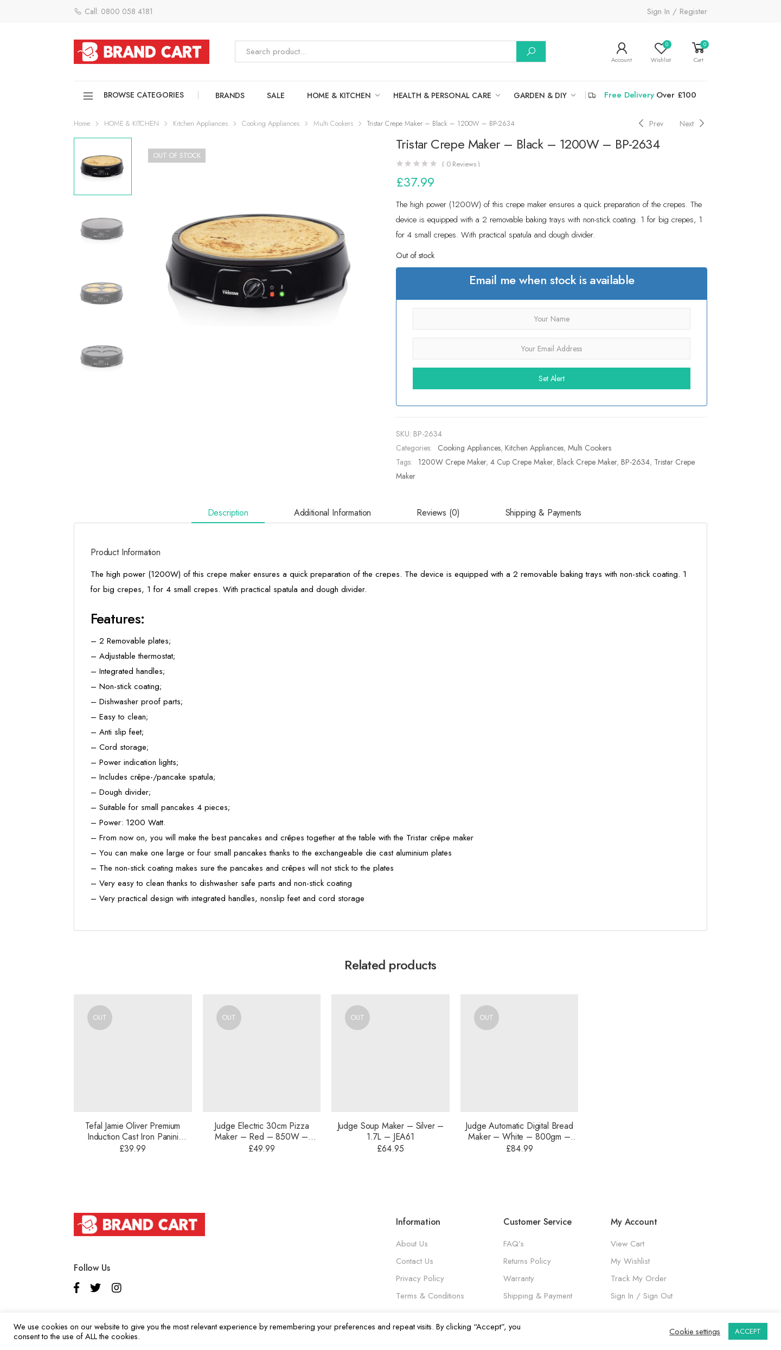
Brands (230, 95)
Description (228, 512)
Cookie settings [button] (694, 1331)
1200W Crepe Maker (452, 462)
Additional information (332, 512)
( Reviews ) (461, 164)
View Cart (627, 1244)
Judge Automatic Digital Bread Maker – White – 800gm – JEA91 (519, 1137)
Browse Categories (133, 95)
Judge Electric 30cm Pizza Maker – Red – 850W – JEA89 (261, 1137)
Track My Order (639, 1278)
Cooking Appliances (270, 123)
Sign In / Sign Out (642, 1296)
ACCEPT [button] (748, 1331)
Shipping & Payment (537, 1296)
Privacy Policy (420, 1278)
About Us (412, 1244)
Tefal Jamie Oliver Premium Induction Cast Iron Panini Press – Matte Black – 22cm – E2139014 (132, 1142)
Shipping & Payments (543, 512)
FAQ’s (513, 1244)
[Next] (693, 123)
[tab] (228, 513)
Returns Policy (527, 1261)
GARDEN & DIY (540, 95)
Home (82, 123)
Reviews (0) (438, 512)
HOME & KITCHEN (339, 95)
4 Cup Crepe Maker (521, 462)
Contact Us (414, 1261)
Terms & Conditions (430, 1296)
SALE (275, 95)
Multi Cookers (333, 123)
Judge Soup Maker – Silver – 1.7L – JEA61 (390, 1131)
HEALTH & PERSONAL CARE (442, 95)
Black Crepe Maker (587, 462)
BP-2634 (635, 462)
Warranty (518, 1278)
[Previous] (649, 123)
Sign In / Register (677, 11)
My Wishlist (630, 1261)
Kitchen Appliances (200, 123)
